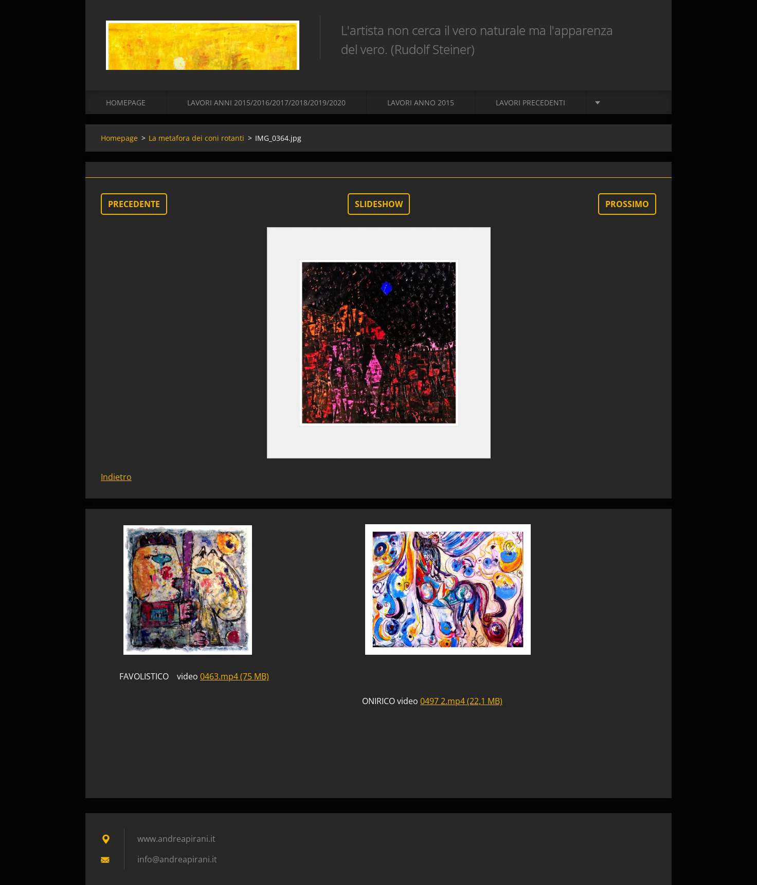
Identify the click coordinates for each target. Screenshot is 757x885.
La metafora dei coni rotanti (196, 138)
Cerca (645, 30)
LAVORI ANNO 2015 (420, 102)
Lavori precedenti (530, 102)
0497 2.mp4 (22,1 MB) (461, 701)
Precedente (134, 204)
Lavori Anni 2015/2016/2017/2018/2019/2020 (266, 102)
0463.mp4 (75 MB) (234, 676)
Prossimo (627, 204)
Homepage (126, 102)
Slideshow (379, 204)
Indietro (116, 477)
